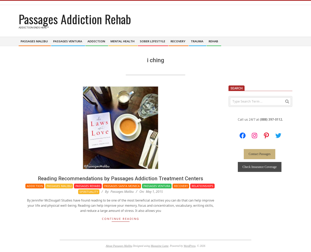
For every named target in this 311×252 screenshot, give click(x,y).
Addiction (35, 186)
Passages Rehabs (87, 186)
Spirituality (89, 192)
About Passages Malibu (119, 245)
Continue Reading (120, 219)
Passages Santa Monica (122, 186)
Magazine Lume (160, 245)
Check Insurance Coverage (260, 167)
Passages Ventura (156, 186)
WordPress (190, 245)
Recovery (181, 186)
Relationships (202, 186)
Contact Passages (260, 154)
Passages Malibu (59, 186)
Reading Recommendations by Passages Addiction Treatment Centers (120, 178)
